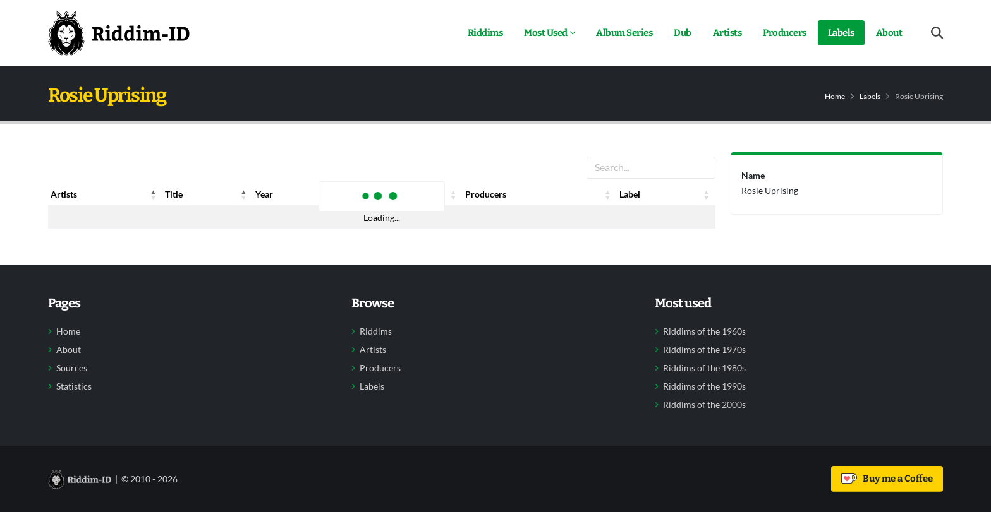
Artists (727, 33)
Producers (784, 33)
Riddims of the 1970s (704, 350)
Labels (841, 33)
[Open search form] (937, 33)
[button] (153, 194)
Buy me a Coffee (887, 478)
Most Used (546, 33)
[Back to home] (119, 33)
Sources (71, 368)
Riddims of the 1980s (704, 368)
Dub (682, 33)
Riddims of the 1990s (704, 386)
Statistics (74, 386)
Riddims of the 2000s (704, 405)
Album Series (624, 33)
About (889, 33)
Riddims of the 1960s (704, 331)
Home (835, 96)
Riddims (485, 33)
